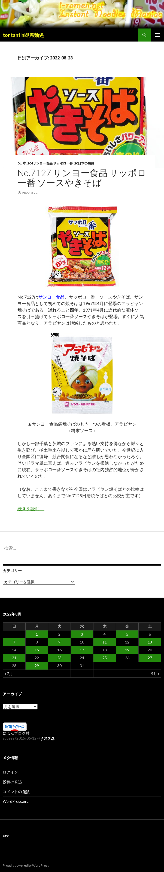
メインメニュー (157, 35)
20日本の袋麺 (84, 163)
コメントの (16, 791)
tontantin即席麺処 (23, 35)
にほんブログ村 (16, 733)
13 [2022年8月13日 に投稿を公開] (150, 642)
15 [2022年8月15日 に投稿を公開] (37, 650)
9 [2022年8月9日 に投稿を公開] (59, 642)
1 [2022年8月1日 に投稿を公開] (37, 634)
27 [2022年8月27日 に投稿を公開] (150, 657)
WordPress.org (16, 801)
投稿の (12, 781)
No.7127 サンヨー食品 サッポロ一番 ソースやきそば (81, 177)
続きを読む (30, 508)
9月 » (155, 673)
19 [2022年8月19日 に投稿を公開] (127, 650)
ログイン (10, 772)
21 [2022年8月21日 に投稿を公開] (14, 657)
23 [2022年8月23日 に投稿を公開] (59, 657)
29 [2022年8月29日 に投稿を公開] (37, 665)
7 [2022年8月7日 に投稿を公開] (14, 642)
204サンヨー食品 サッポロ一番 (50, 163)
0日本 (21, 163)
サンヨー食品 (51, 296)
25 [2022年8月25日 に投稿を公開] (104, 657)
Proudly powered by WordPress (26, 865)
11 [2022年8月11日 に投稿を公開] (104, 642)
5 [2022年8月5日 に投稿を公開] (127, 634)
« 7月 (8, 673)
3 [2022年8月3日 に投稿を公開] (82, 634)
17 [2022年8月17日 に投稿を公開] (82, 650)
